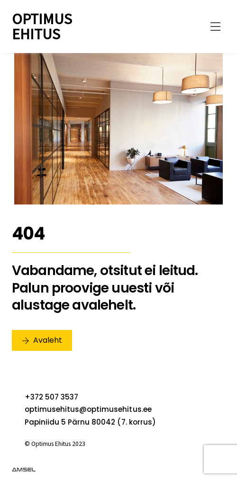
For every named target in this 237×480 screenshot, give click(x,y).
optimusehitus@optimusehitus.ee (88, 409)
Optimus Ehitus (42, 26)
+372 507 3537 (51, 397)
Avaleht (42, 340)
